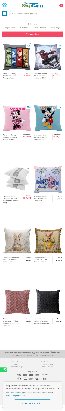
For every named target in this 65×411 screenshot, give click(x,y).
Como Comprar (48, 364)
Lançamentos (9, 28)
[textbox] (36, 13)
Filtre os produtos (32, 34)
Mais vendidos (40, 28)
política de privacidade (15, 395)
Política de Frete (47, 367)
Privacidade (17, 364)
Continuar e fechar (32, 403)
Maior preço (55, 28)
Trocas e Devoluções (17, 367)
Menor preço (24, 28)
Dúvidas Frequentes (48, 362)
